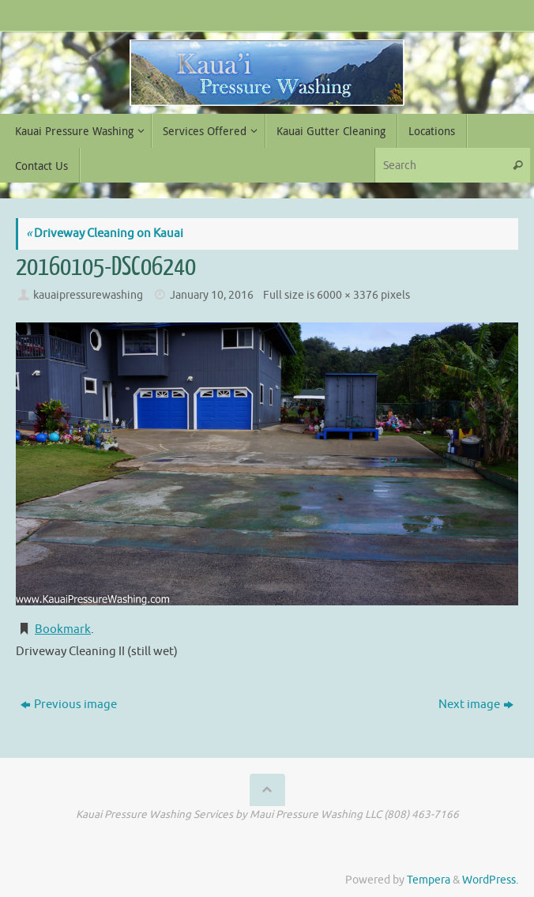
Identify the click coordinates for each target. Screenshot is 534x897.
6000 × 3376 (347, 295)
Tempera (428, 880)
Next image (475, 704)
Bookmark (63, 629)
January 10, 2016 (212, 295)
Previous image (69, 704)
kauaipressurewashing (88, 295)
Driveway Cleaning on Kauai (104, 233)
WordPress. (490, 880)
